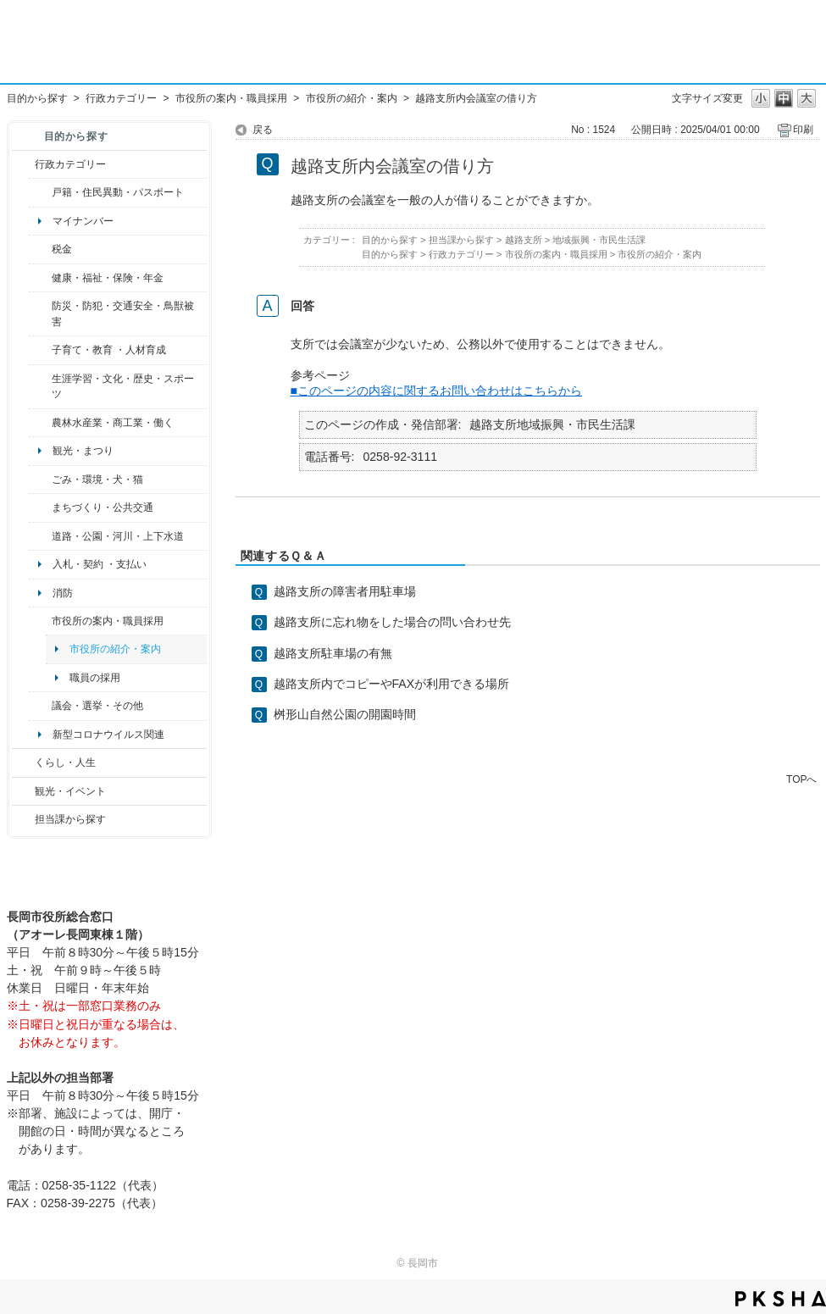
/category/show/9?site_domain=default (23, 819)
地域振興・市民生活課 (599, 240)
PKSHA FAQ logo (780, 1299)
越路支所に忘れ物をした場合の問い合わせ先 (392, 622)
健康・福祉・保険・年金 (108, 278)
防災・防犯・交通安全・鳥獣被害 (123, 313)
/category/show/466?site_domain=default (40, 705)
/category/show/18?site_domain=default (23, 791)
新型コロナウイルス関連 (108, 734)
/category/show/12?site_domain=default (23, 762)
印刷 (803, 130)
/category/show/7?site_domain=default (40, 192)
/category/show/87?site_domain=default (40, 536)
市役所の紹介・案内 (351, 98)
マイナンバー (83, 221)
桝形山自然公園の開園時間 (345, 714)
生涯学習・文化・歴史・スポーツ (123, 386)
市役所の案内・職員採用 (231, 98)
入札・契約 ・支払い (100, 564)
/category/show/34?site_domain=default (40, 422)
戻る (262, 130)
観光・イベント (70, 791)
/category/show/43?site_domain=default (40, 386)
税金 (62, 249)
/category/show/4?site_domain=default (40, 278)
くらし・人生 (65, 762)
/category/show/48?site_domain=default (40, 350)
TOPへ (801, 779)
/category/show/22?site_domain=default (40, 479)
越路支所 (523, 240)
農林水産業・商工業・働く (113, 423)
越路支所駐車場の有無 (333, 653)
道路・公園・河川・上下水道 (118, 536)
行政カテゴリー (121, 98)
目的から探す (37, 98)
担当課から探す (70, 819)
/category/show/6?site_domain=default (40, 507)
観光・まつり (83, 451)
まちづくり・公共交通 (102, 507)
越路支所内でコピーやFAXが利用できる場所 (392, 683)
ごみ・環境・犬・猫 (97, 479)
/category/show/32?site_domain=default (40, 621)
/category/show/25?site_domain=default (40, 314)
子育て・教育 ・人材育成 (109, 350)
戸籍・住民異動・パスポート (118, 192)
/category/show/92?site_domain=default (40, 249)
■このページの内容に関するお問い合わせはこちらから (437, 390)
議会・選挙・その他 (97, 706)
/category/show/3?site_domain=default (23, 164)
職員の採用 (94, 678)
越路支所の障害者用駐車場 (345, 591)
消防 (63, 593)
